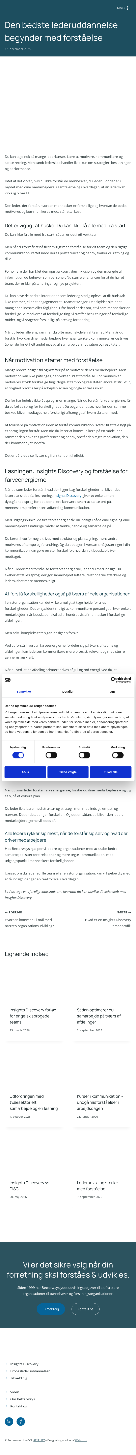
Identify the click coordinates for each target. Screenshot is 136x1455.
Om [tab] (112, 691)
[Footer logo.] (25, 1343)
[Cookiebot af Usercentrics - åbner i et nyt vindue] (113, 680)
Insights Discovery (67, 495)
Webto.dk (81, 1440)
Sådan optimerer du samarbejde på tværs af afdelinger (99, 1016)
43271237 (39, 1440)
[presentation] (34, 982)
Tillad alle (111, 772)
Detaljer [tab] (68, 691)
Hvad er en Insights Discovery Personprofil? (101, 918)
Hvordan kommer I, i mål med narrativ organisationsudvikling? (35, 918)
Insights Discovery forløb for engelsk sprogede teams (33, 1016)
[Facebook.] (21, 1421)
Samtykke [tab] (24, 691)
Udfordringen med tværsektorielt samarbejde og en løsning (34, 1102)
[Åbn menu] (123, 8)
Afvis (25, 772)
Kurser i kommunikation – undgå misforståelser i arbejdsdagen (100, 1102)
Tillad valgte (68, 772)
